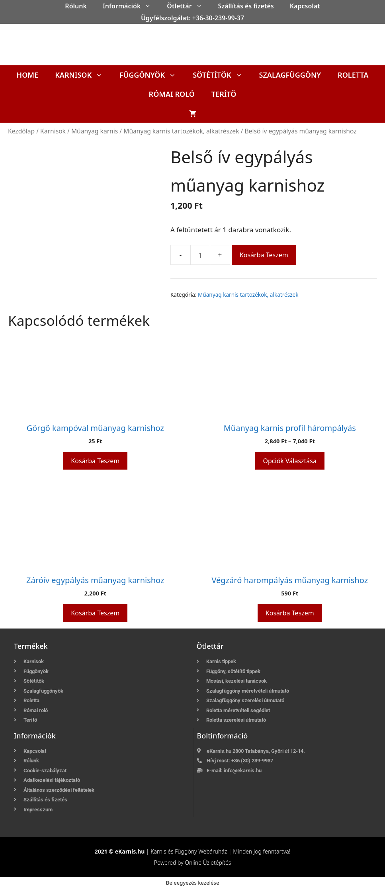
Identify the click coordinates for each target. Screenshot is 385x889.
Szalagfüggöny (290, 75)
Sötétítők (221, 74)
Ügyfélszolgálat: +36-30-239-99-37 (192, 18)
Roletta (353, 75)
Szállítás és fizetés (246, 6)
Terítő (223, 94)
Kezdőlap (21, 131)
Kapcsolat (305, 6)
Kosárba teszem (264, 255)
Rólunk (76, 6)
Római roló (172, 94)
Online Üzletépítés (208, 862)
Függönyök (151, 74)
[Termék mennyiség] (200, 255)
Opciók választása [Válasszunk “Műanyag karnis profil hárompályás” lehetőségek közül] (290, 460)
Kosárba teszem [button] (95, 460)
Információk (131, 6)
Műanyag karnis (94, 131)
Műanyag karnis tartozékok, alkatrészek (181, 131)
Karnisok (83, 74)
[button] (150, 6)
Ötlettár (188, 6)
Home (28, 75)
